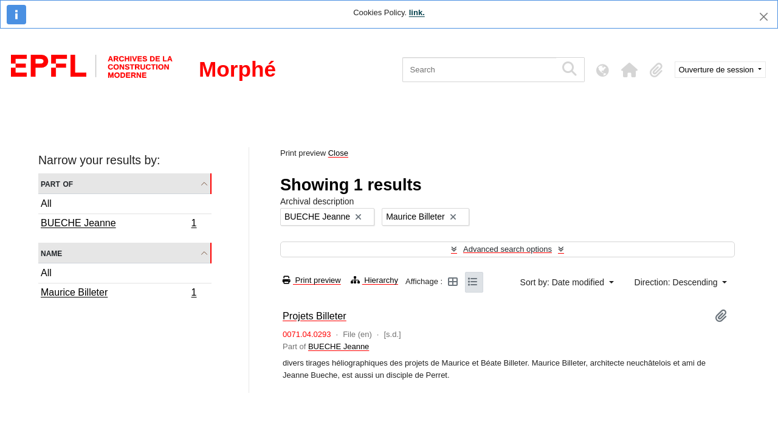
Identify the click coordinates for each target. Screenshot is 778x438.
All (46, 203)
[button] (629, 70)
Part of (57, 183)
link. (417, 12)
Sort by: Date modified (563, 282)
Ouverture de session (717, 69)
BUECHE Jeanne (118, 224)
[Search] (479, 69)
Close (338, 153)
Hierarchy (374, 280)
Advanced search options (507, 249)
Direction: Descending (677, 282)
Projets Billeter (314, 315)
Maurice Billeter (118, 293)
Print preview (312, 280)
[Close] (763, 17)
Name (51, 253)
